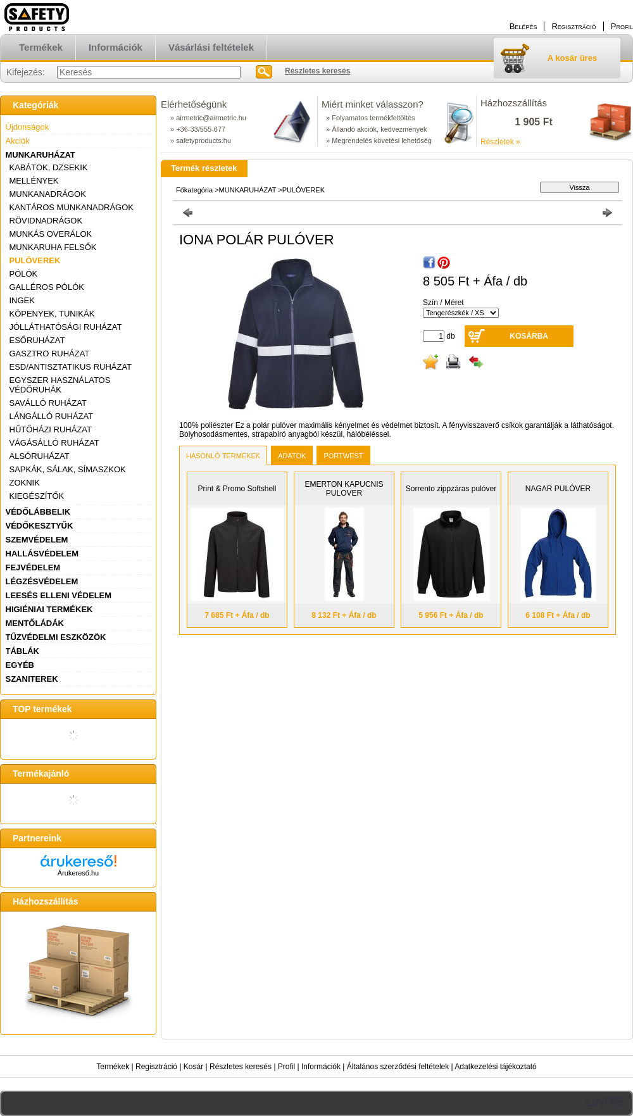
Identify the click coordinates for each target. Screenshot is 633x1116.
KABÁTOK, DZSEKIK (48, 167)
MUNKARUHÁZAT (40, 155)
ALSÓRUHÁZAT (39, 456)
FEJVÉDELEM (33, 567)
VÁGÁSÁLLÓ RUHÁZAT (54, 443)
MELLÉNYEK (34, 180)
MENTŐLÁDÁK (35, 623)
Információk (321, 1066)
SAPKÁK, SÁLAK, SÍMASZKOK (67, 469)
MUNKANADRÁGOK (47, 194)
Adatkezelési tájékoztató (495, 1066)
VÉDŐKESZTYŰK (39, 525)
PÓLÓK (23, 274)
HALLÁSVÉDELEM (42, 553)
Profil (286, 1066)
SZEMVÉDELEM (37, 539)
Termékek (112, 1066)
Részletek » (500, 141)
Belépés (523, 26)
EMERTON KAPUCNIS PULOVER (343, 489)
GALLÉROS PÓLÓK (47, 287)
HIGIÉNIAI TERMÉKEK (49, 609)
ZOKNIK (24, 482)
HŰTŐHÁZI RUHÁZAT (50, 429)
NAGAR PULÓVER (558, 488)
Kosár (193, 1066)
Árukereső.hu (78, 873)
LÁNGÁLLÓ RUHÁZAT (51, 416)
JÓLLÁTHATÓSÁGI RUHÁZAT (65, 327)
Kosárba (529, 336)
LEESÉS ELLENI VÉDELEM (59, 595)
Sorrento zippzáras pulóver (451, 488)
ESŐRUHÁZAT (37, 340)
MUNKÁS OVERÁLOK (50, 234)
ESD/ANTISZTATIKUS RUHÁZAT (70, 367)
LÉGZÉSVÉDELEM (42, 581)
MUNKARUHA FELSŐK (53, 247)
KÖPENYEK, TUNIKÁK (52, 313)
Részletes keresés (241, 1066)
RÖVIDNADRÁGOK (46, 220)
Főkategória (194, 190)
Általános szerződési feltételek (398, 1066)
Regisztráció (156, 1066)
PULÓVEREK (35, 260)
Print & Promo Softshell (236, 488)
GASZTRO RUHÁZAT (49, 353)
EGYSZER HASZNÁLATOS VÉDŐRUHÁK (60, 384)
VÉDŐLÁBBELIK (38, 512)
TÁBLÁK (22, 651)
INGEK (22, 300)
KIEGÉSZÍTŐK (37, 496)
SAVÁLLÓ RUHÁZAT (48, 403)
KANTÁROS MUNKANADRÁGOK (71, 207)
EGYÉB (20, 665)
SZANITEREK (32, 679)
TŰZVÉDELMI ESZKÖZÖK (56, 637)
